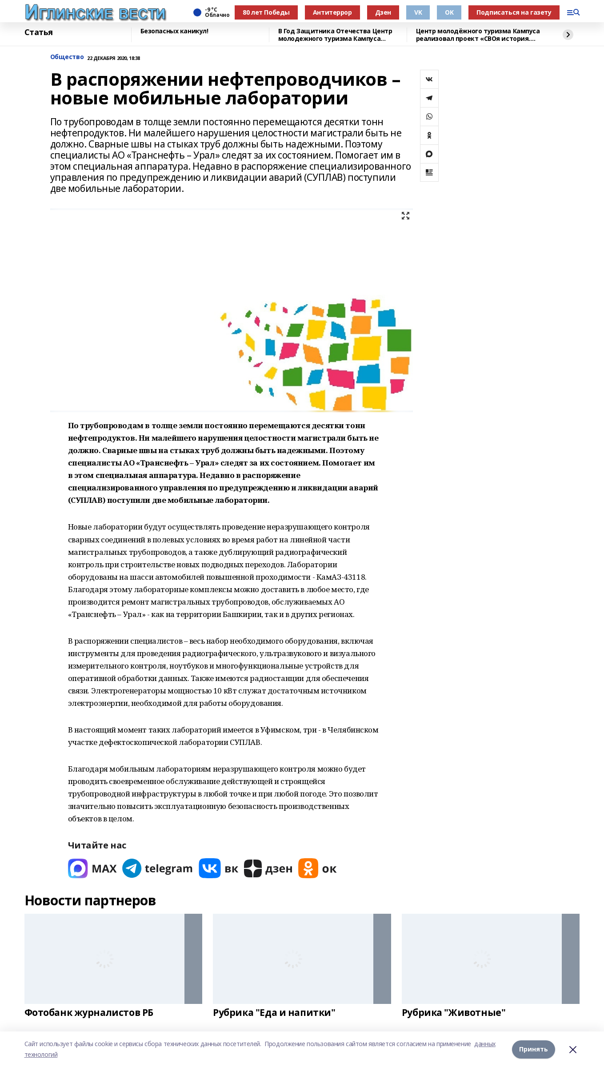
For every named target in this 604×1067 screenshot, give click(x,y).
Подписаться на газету (513, 12)
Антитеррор (332, 12)
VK (418, 12)
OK (449, 12)
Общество (67, 57)
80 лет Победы (266, 12)
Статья (38, 32)
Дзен (383, 12)
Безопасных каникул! (174, 31)
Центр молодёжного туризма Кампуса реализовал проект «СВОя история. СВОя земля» (478, 35)
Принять (533, 1049)
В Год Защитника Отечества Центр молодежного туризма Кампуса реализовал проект (335, 35)
